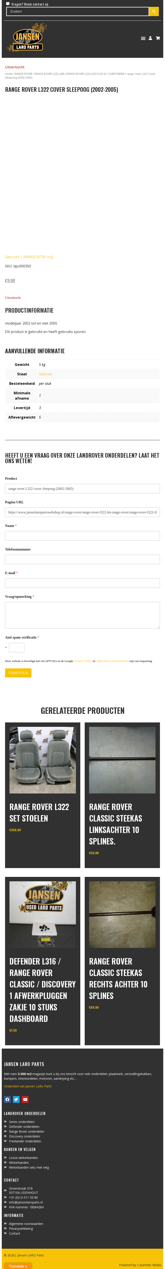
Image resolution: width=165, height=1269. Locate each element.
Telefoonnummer (18, 549)
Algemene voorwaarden (112, 661)
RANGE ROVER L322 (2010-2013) (86, 74)
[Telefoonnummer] (82, 559)
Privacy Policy (83, 661)
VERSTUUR (18, 673)
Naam (11, 526)
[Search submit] (154, 11)
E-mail (11, 573)
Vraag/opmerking (19, 596)
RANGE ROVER (23, 74)
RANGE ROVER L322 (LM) (49, 74)
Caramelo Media (149, 1265)
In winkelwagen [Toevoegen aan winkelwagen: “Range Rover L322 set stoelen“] (26, 841)
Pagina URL (14, 502)
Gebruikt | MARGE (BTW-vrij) (29, 256)
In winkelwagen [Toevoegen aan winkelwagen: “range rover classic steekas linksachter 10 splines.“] (105, 864)
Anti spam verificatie (22, 637)
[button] (143, 38)
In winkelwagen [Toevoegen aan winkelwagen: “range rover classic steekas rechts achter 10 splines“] (105, 1018)
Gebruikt (45, 374)
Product (11, 478)
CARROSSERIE (116, 74)
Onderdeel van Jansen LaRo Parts (28, 1086)
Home (9, 74)
